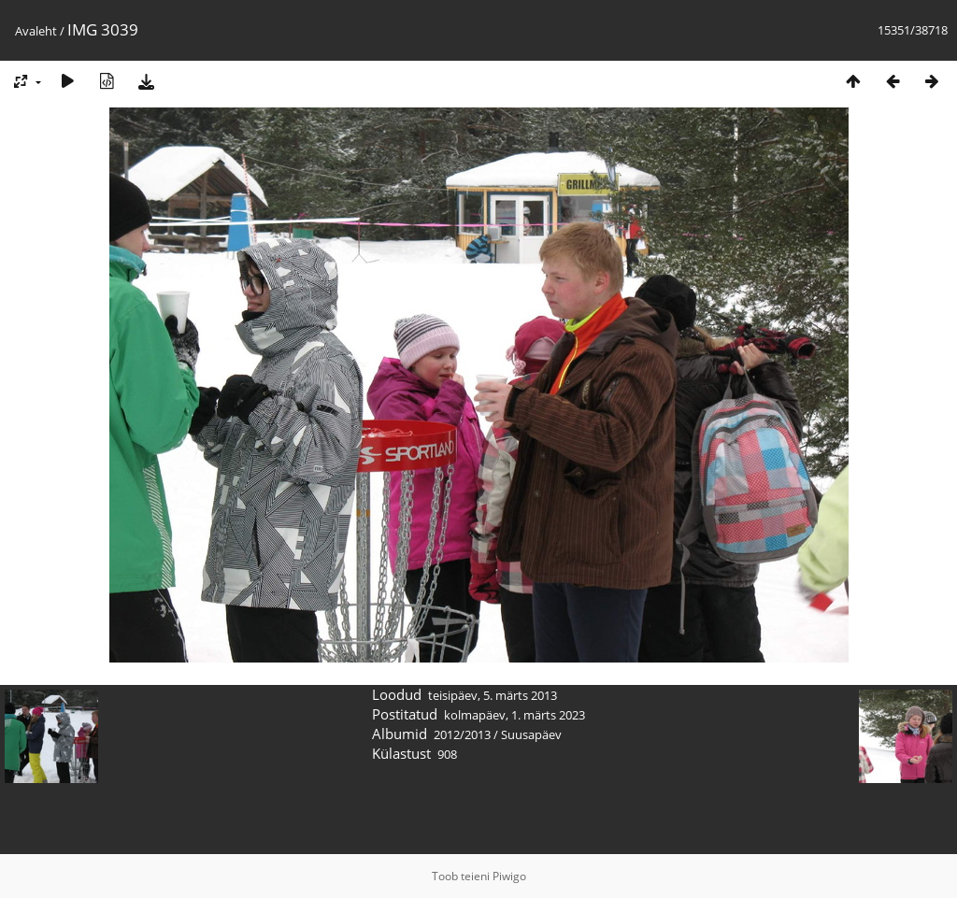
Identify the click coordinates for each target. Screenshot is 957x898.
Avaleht (36, 30)
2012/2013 (462, 734)
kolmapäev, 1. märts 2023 (514, 714)
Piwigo (509, 876)
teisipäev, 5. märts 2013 (492, 695)
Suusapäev (531, 734)
